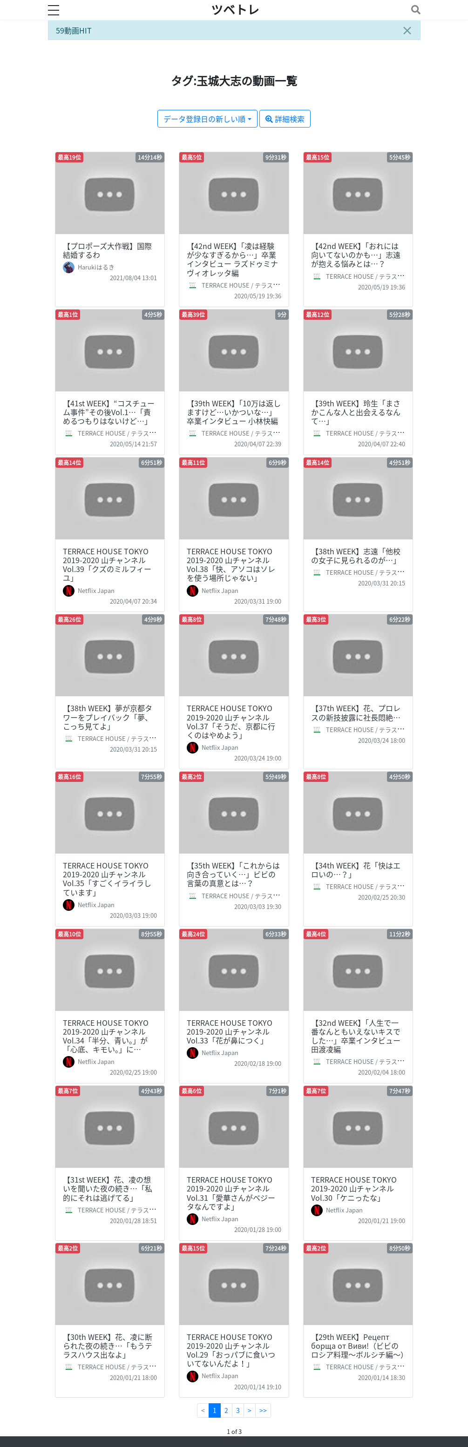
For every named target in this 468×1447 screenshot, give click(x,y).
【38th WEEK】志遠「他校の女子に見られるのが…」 (355, 555)
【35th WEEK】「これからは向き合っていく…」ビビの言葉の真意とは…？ (233, 874)
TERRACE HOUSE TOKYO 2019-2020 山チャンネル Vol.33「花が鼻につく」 (229, 1031)
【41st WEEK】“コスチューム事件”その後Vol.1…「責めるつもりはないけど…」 (109, 411)
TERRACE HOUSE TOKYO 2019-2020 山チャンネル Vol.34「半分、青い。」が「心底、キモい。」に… (106, 1036)
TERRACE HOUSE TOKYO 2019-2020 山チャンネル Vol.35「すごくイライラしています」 (107, 879)
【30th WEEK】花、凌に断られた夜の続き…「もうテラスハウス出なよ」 (107, 1345)
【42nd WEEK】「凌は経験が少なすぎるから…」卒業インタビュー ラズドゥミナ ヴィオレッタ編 (232, 259)
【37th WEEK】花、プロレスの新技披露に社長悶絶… (355, 712)
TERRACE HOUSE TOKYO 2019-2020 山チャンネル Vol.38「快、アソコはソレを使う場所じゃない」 (231, 564)
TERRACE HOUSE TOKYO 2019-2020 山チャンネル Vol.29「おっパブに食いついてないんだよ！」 (231, 1350)
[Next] (250, 1410)
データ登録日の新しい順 (204, 118)
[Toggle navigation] (414, 9)
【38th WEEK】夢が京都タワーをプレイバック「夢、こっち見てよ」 (107, 716)
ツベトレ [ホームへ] (235, 10)
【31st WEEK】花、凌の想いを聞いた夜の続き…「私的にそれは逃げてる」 (107, 1188)
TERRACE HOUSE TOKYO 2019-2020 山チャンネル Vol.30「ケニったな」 (354, 1188)
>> (263, 1410)
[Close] (407, 30)
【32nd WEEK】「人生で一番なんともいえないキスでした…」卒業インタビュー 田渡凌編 (355, 1036)
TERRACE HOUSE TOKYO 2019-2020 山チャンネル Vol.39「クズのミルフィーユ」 (107, 564)
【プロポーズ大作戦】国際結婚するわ (107, 250)
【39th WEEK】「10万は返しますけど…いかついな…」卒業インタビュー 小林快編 (234, 411)
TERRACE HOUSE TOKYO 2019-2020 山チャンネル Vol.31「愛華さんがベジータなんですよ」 (231, 1193)
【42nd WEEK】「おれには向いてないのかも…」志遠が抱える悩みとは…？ (355, 254)
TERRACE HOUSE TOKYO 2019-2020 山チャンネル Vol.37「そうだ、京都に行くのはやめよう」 (231, 721)
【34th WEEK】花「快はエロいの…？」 (355, 870)
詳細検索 (285, 118)
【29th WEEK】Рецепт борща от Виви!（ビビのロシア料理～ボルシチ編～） (359, 1345)
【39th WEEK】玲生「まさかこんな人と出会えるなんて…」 (355, 411)
